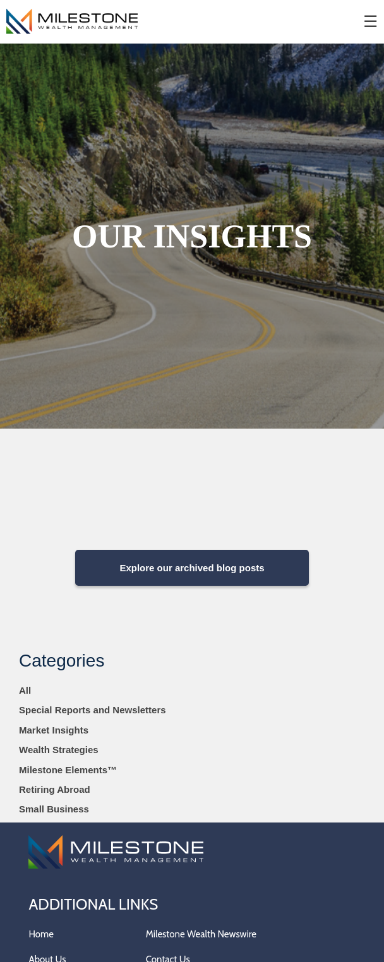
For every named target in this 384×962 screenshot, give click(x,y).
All (25, 690)
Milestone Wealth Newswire (201, 934)
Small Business (54, 809)
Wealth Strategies (59, 749)
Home (40, 934)
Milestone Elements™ (68, 769)
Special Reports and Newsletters (92, 709)
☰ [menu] (370, 22)
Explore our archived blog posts (191, 567)
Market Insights (53, 730)
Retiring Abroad (54, 789)
